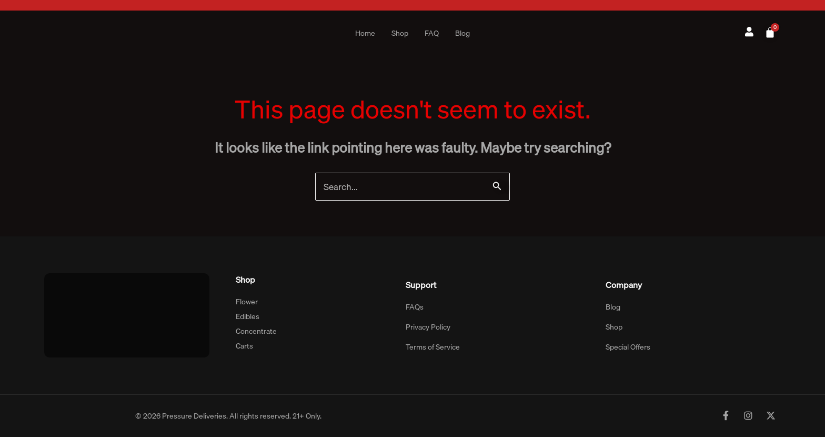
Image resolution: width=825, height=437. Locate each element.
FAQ (432, 33)
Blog (462, 33)
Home (365, 33)
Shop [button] (399, 33)
